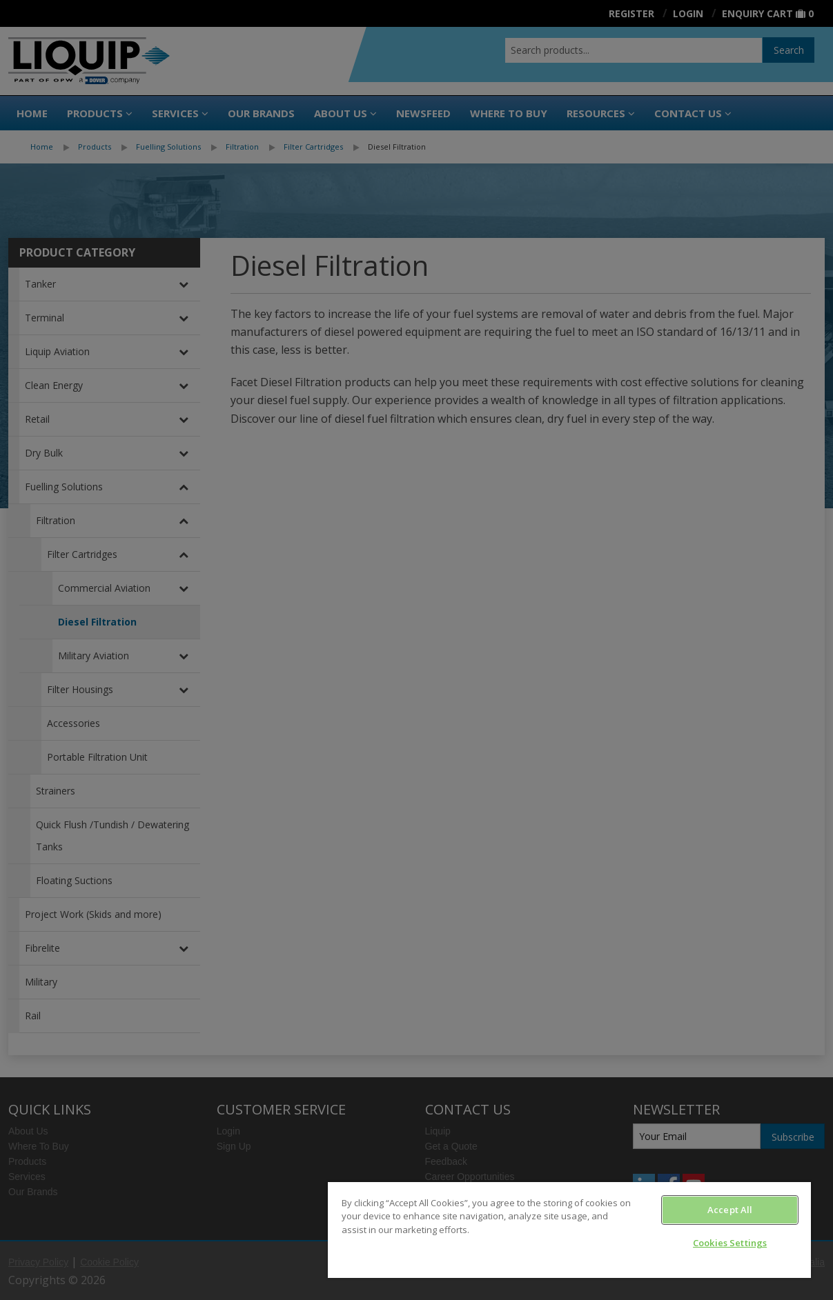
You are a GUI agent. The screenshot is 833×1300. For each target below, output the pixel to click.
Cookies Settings (730, 1243)
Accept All (729, 1209)
